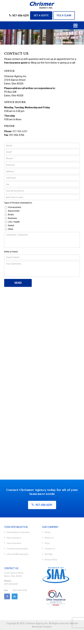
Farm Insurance (14, 543)
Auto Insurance (14, 537)
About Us (49, 537)
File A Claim (64, 15)
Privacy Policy (51, 559)
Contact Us (50, 548)
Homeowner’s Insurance (18, 532)
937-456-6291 (19, 15)
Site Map (49, 554)
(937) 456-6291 (11, 584)
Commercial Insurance (17, 548)
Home (47, 532)
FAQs (47, 543)
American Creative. (42, 626)
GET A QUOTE (41, 15)
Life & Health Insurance (17, 554)
